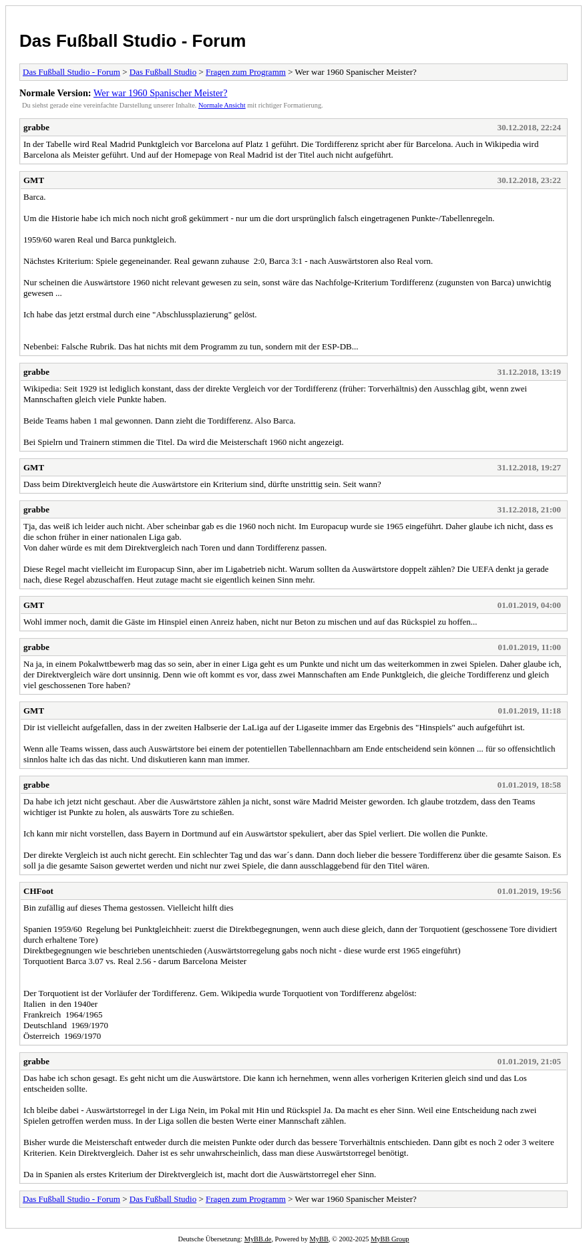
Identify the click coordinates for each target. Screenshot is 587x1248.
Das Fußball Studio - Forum (132, 41)
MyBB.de (258, 1239)
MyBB (319, 1239)
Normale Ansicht (222, 105)
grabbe (36, 127)
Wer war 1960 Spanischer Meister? (160, 93)
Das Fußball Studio (163, 72)
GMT (33, 180)
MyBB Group (390, 1239)
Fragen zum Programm (246, 72)
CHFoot (38, 891)
